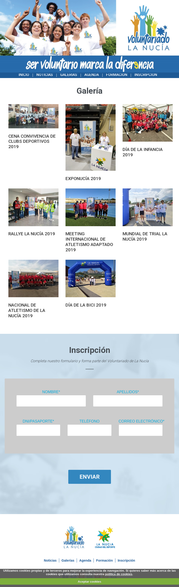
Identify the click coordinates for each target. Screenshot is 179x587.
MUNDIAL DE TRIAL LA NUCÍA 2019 (145, 236)
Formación (116, 74)
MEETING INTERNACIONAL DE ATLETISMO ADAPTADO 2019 (89, 241)
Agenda (91, 74)
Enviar (89, 477)
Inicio (24, 74)
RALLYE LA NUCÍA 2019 (31, 233)
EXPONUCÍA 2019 (83, 178)
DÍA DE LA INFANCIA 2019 (143, 152)
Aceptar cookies (89, 581)
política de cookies (118, 574)
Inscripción (145, 74)
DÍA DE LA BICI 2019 (85, 305)
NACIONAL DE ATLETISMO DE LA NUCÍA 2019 (26, 310)
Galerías (68, 74)
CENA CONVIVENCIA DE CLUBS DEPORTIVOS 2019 (32, 141)
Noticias (44, 74)
